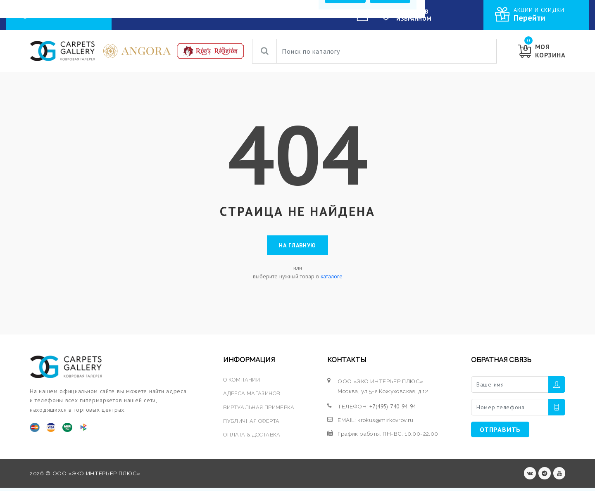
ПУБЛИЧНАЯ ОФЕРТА (252, 423)
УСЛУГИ (215, 15)
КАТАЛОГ (180, 15)
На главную (297, 246)
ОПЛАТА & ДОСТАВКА (253, 436)
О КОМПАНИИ (262, 15)
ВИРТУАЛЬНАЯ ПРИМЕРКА (259, 409)
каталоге (332, 278)
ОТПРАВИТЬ (500, 432)
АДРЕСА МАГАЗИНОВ (252, 395)
